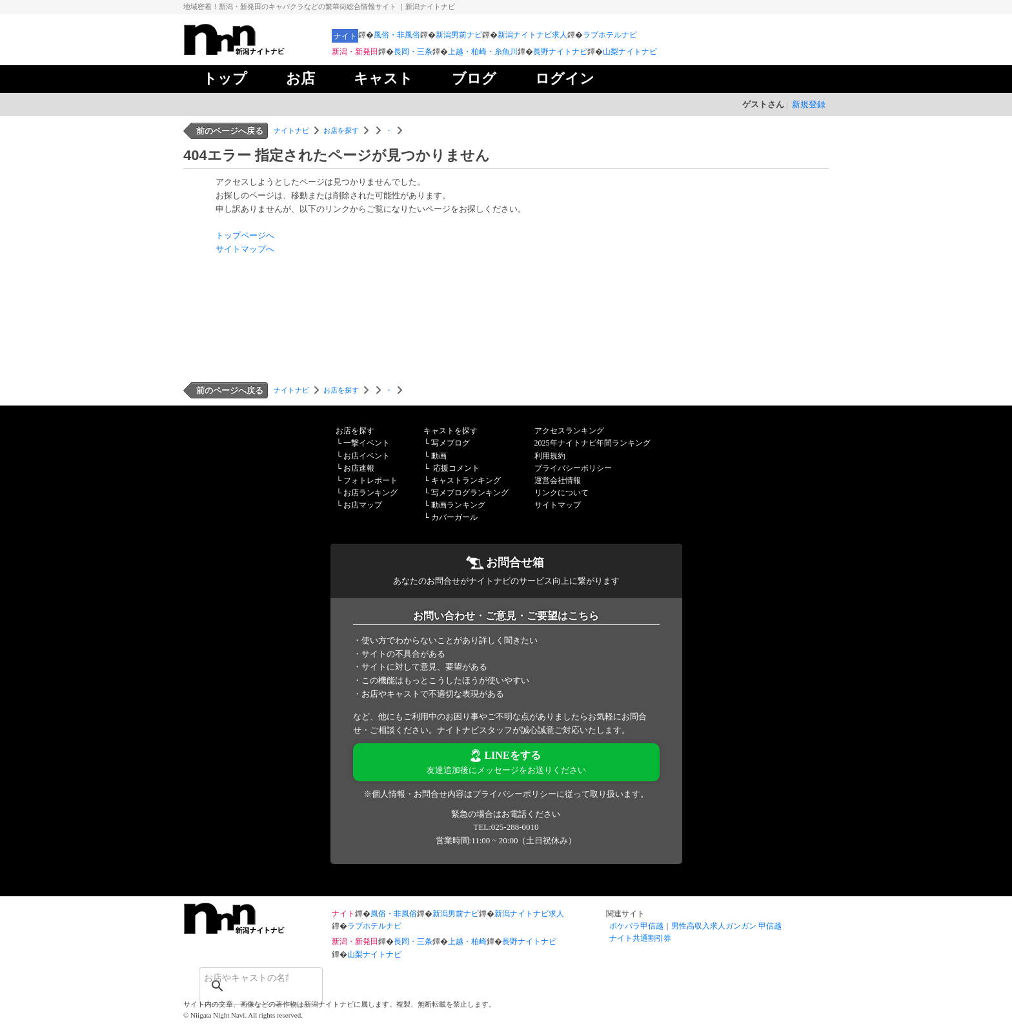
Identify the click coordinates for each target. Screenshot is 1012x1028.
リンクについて (561, 492)
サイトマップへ (245, 249)
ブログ (474, 78)
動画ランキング (458, 504)
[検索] (243, 978)
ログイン (564, 78)
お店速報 (358, 468)
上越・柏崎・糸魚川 (483, 51)
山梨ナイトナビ (630, 51)
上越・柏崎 (467, 941)
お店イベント (366, 455)
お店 (300, 78)
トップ (225, 78)
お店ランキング (370, 492)
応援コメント (456, 468)
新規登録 (808, 104)
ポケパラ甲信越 (636, 925)
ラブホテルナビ (610, 34)
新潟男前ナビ (459, 34)
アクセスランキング (569, 430)
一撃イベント (366, 442)
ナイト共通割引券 (640, 938)
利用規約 (549, 455)
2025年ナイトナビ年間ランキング (592, 442)
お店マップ (362, 504)
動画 (439, 455)
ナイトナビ (291, 130)
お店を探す (341, 130)
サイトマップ (557, 504)
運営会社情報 (557, 480)
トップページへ (245, 235)
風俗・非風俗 (397, 34)
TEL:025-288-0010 (505, 827)
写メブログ (450, 442)
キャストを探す (450, 430)
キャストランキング (466, 480)
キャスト (383, 78)
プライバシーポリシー (573, 468)
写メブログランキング (470, 492)
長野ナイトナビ (560, 51)
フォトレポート (370, 480)
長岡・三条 (413, 51)
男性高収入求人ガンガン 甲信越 (726, 925)
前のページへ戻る (229, 131)
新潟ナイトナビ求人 (532, 34)
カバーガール (454, 517)
